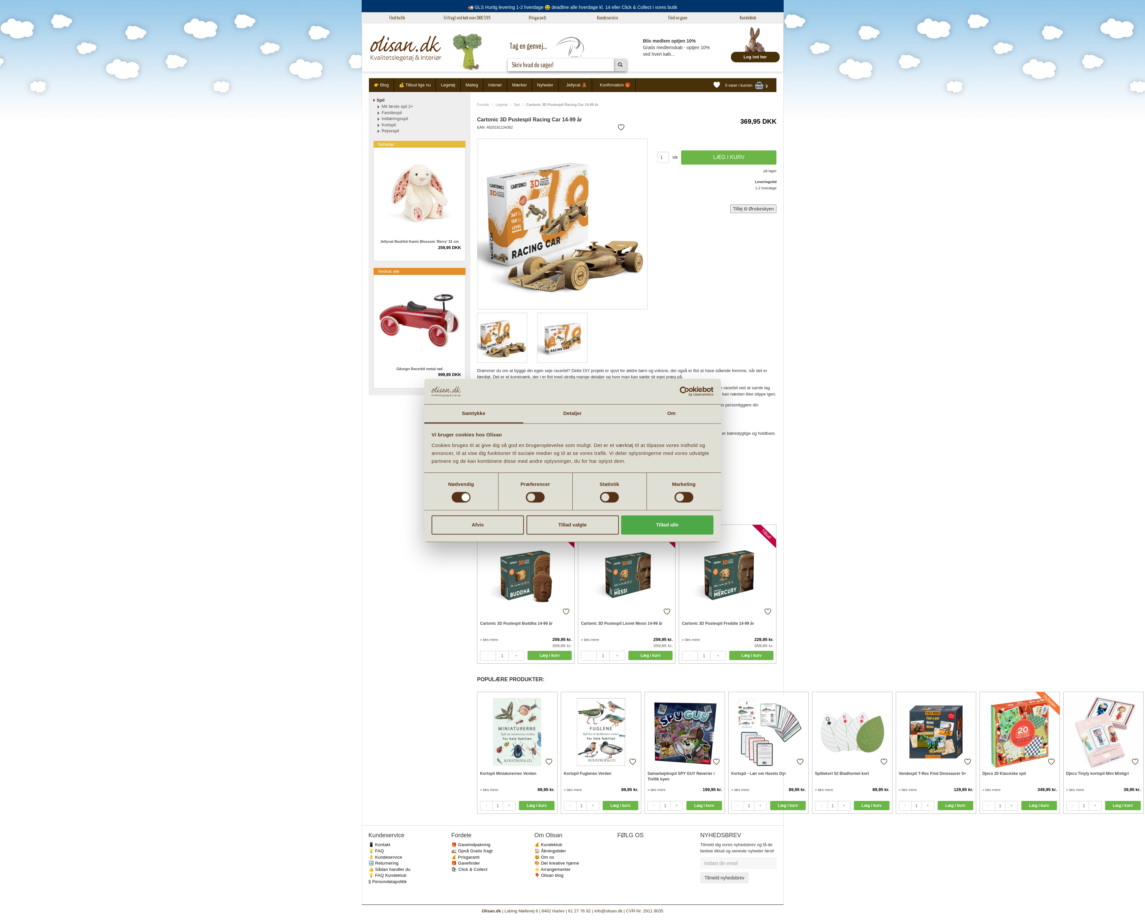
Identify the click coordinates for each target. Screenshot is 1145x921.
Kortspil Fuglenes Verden (588, 773)
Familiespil (392, 112)
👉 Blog (381, 84)
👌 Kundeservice (386, 857)
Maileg (472, 84)
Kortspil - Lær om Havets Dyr (758, 773)
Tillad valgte (572, 524)
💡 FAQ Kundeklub (388, 875)
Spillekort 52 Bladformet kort (842, 773)
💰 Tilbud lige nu (415, 84)
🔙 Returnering (384, 863)
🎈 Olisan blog (549, 875)
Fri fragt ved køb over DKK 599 (467, 17)
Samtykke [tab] (473, 413)
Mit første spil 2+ (397, 106)
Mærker (519, 84)
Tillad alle (667, 524)
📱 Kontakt (379, 844)
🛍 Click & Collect (469, 869)
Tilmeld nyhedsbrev (724, 877)
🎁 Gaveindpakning (470, 844)
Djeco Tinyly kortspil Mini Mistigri (1097, 773)
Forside (483, 105)
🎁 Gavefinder (465, 863)
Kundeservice (607, 17)
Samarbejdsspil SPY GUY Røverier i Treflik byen (681, 776)
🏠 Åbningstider (550, 850)
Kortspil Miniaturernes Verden (508, 773)
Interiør (495, 84)
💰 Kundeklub (548, 844)
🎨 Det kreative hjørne (556, 863)
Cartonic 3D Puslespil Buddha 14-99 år (516, 623)
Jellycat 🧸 (576, 84)
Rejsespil (390, 130)
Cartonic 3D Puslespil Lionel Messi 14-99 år (621, 623)
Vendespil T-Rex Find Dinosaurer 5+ (932, 773)
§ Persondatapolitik (388, 881)
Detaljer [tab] (572, 413)
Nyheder (545, 84)
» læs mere (489, 640)
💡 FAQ (376, 850)
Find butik (397, 17)
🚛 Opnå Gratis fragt (472, 850)
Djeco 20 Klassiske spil (1004, 773)
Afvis (478, 524)
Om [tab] (671, 413)
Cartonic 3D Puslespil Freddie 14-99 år (718, 623)
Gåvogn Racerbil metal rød (419, 369)
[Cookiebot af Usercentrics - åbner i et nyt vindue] (684, 392)
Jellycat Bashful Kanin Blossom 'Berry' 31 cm (419, 241)
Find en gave (677, 17)
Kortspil (389, 124)
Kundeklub (748, 17)
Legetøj (448, 84)
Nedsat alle (389, 271)
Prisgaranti (537, 17)
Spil (517, 105)
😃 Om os (544, 857)
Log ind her (755, 56)
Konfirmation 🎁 (615, 84)
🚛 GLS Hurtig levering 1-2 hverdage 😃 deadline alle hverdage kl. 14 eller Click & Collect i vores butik (573, 7)
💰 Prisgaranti (465, 857)
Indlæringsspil (395, 118)
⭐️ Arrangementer (552, 869)
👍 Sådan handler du (390, 869)
